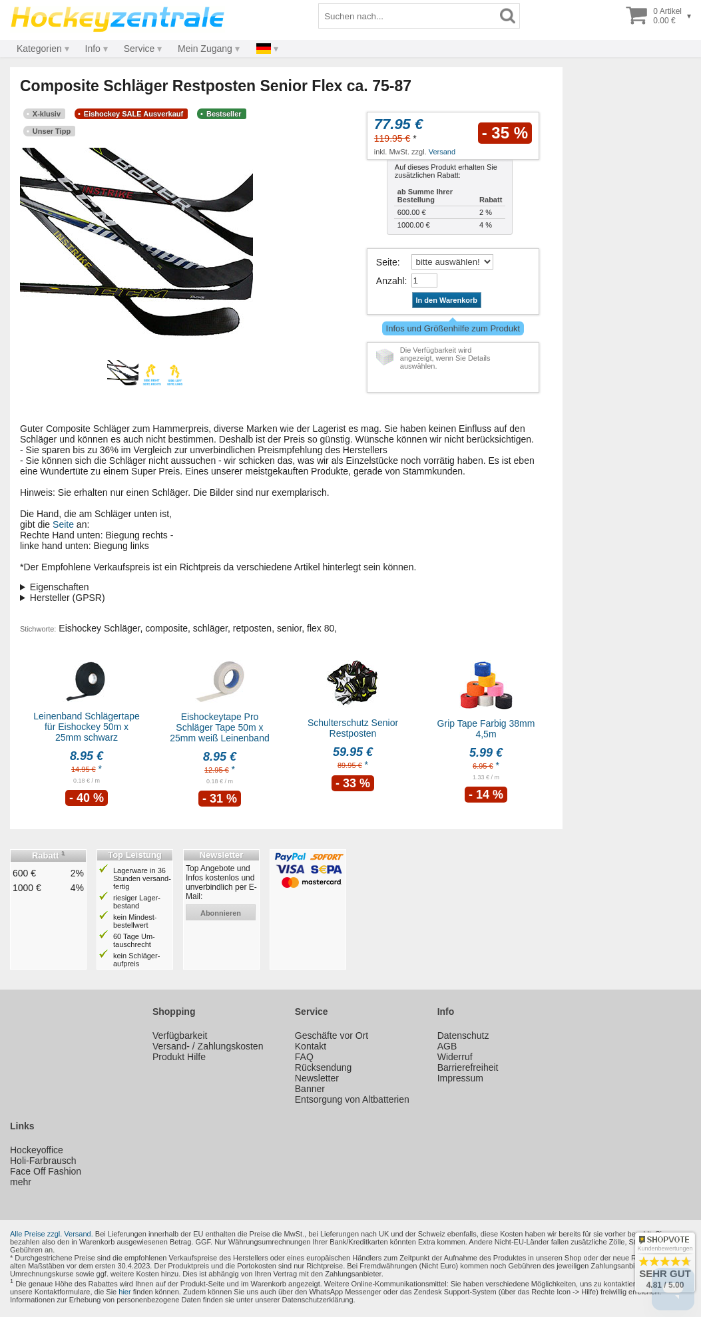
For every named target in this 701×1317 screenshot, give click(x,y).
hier (124, 1292)
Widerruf (455, 1056)
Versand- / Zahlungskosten (208, 1046)
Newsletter (317, 1078)
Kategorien (39, 48)
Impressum (460, 1078)
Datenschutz (463, 1035)
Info (93, 48)
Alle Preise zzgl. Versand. (51, 1234)
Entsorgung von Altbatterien (352, 1099)
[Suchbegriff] (407, 16)
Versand (442, 152)
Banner (310, 1088)
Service (139, 48)
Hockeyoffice (36, 1150)
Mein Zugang (205, 48)
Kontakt (310, 1046)
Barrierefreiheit (468, 1067)
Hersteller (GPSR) (67, 597)
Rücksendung (323, 1067)
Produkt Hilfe (179, 1056)
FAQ (304, 1056)
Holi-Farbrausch (43, 1160)
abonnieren (220, 913)
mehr (20, 1182)
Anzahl (390, 281)
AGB (447, 1046)
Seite (386, 262)
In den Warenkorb (447, 300)
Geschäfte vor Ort (331, 1035)
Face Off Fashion (45, 1171)
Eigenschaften (59, 587)
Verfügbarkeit (180, 1035)
